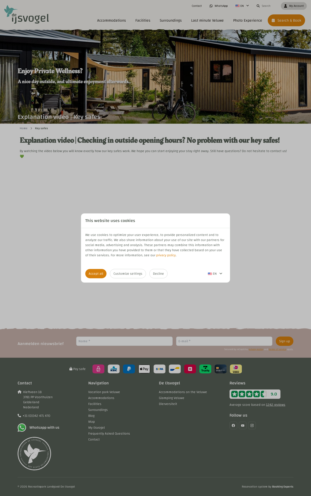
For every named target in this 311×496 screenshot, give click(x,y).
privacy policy (166, 255)
